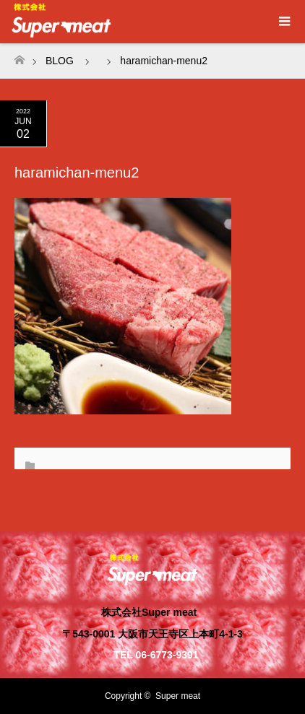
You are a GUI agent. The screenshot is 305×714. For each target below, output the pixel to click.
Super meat (177, 696)
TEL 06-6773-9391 (155, 655)
